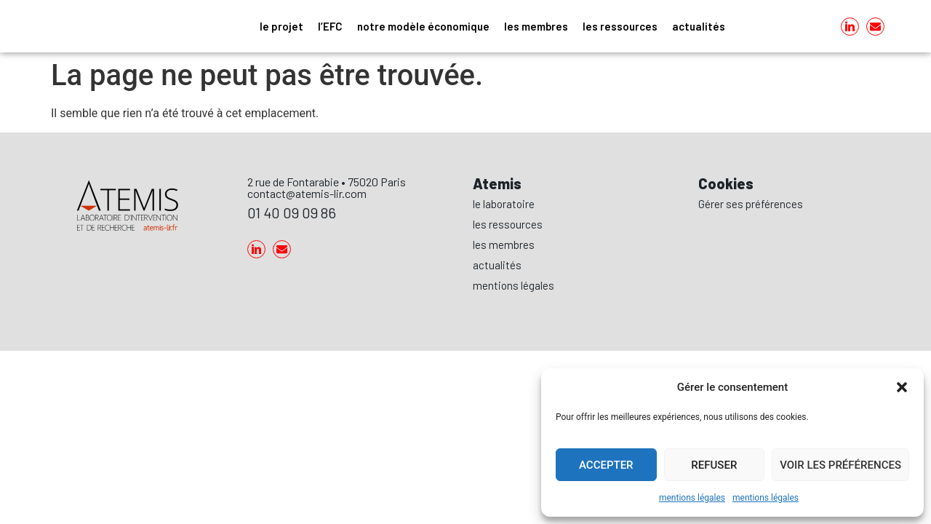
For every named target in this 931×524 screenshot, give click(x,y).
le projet (281, 26)
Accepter (606, 465)
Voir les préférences (840, 465)
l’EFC (330, 26)
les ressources (620, 26)
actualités (698, 26)
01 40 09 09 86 (291, 212)
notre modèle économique (423, 26)
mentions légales (692, 498)
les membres (536, 26)
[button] (902, 387)
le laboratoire (504, 203)
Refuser (714, 465)
